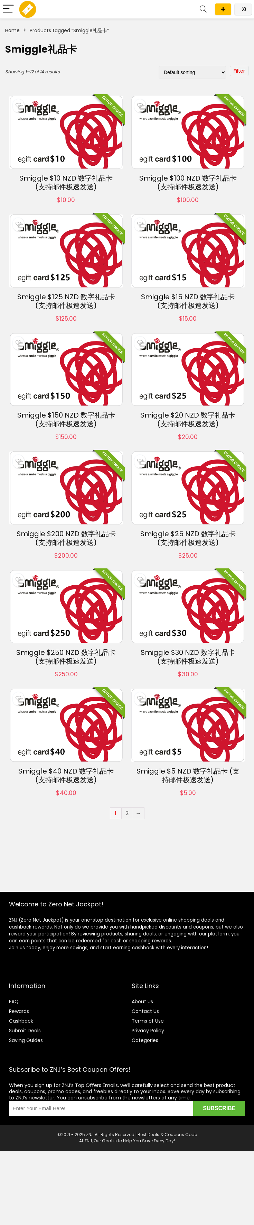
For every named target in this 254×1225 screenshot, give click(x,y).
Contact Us (145, 1011)
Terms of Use (148, 1020)
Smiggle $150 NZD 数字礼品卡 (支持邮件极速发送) (66, 419)
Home (12, 30)
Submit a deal (223, 9)
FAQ (14, 1001)
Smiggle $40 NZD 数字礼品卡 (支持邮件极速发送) (66, 775)
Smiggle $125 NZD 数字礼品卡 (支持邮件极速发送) (66, 301)
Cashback (21, 1020)
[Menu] (8, 9)
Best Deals (148, 1134)
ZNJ (90, 1134)
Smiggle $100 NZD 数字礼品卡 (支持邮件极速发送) (188, 182)
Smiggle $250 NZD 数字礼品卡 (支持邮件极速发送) (66, 657)
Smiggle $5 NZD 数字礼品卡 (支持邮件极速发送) (188, 775)
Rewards (19, 1011)
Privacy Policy (148, 1030)
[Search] (203, 9)
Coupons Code (180, 1134)
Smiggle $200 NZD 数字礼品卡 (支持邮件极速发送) (66, 538)
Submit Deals (25, 1030)
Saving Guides (26, 1040)
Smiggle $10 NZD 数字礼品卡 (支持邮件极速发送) (66, 182)
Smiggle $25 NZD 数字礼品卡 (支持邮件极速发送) (188, 538)
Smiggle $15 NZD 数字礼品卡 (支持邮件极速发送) (188, 301)
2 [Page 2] (127, 813)
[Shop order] (192, 72)
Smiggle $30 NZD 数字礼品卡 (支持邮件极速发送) (188, 657)
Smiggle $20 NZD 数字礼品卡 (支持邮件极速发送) (187, 419)
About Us (142, 1001)
